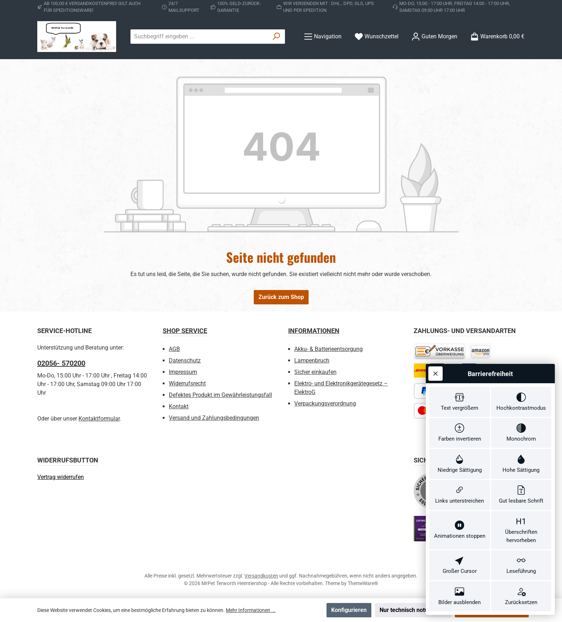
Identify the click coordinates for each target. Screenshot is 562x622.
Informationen (313, 330)
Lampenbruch (311, 360)
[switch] (459, 402)
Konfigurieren (349, 610)
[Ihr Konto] (434, 36)
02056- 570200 (61, 363)
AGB (174, 349)
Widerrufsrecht (187, 383)
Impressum (183, 372)
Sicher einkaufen (315, 372)
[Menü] (322, 36)
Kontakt (179, 406)
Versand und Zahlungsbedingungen (214, 417)
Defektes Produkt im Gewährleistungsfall (220, 394)
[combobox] (199, 36)
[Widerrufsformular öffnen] (60, 477)
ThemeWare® (363, 583)
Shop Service (185, 330)
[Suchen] (276, 36)
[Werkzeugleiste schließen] (435, 373)
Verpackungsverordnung (325, 403)
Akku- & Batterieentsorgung (328, 349)
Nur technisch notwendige (413, 610)
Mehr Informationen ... (251, 610)
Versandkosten (261, 576)
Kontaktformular (99, 418)
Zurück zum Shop (281, 297)
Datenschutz (185, 360)
